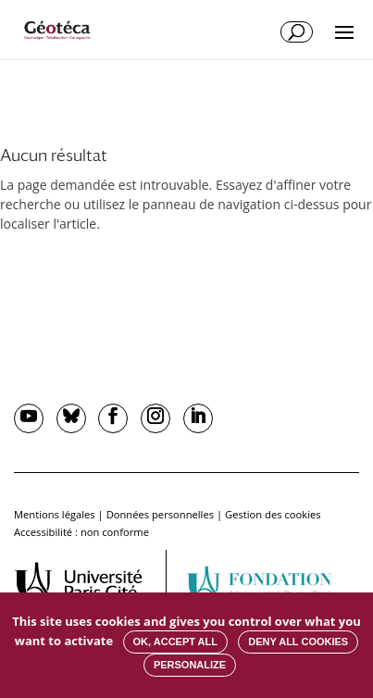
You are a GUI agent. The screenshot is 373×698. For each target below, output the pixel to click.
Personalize (190, 664)
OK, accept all (175, 641)
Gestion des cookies (273, 514)
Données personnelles (160, 514)
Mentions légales (54, 514)
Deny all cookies (298, 641)
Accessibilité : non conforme (81, 532)
